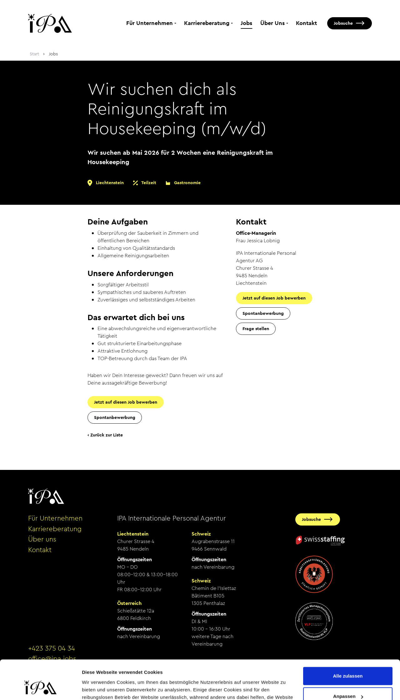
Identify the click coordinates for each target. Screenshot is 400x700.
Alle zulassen (347, 641)
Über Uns (272, 23)
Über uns (42, 539)
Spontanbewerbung (114, 417)
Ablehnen (347, 682)
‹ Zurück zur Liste (105, 435)
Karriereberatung (206, 23)
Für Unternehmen (149, 23)
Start (34, 54)
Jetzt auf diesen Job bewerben (125, 402)
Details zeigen (97, 687)
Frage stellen (255, 328)
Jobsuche (343, 23)
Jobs (246, 23)
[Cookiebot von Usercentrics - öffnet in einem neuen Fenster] (40, 687)
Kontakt (306, 23)
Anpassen (348, 662)
